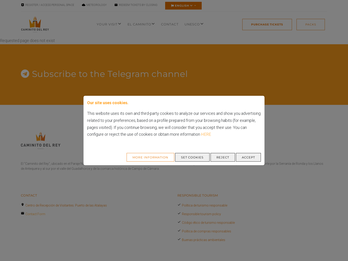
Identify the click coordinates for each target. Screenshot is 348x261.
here (206, 134)
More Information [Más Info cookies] (150, 157)
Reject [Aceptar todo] (222, 157)
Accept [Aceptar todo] (248, 157)
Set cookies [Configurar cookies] (192, 157)
